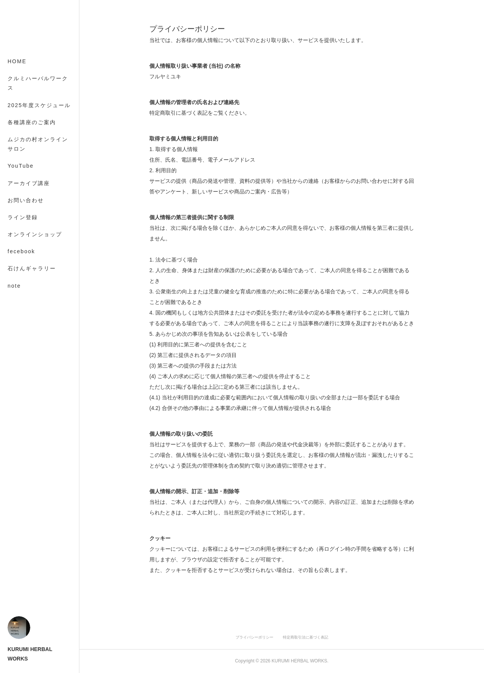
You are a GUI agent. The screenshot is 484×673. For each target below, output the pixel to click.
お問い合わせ (26, 200)
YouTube (21, 166)
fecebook (21, 251)
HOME (17, 61)
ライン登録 (23, 217)
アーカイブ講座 (29, 183)
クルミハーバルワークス (38, 83)
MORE (17, 268)
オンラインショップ (35, 234)
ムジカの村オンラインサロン (38, 144)
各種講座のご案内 (32, 122)
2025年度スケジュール (39, 105)
